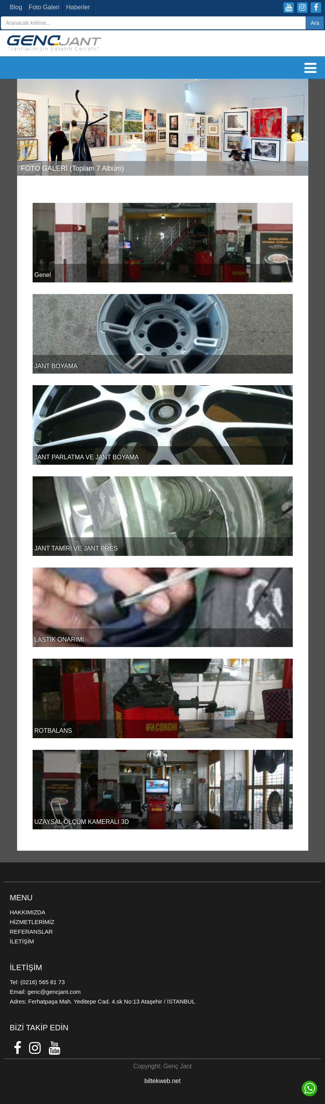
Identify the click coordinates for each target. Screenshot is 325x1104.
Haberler (78, 7)
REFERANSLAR (31, 931)
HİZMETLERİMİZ (32, 922)
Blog (16, 7)
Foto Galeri (44, 7)
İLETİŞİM (22, 941)
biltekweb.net (162, 1081)
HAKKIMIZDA (27, 912)
